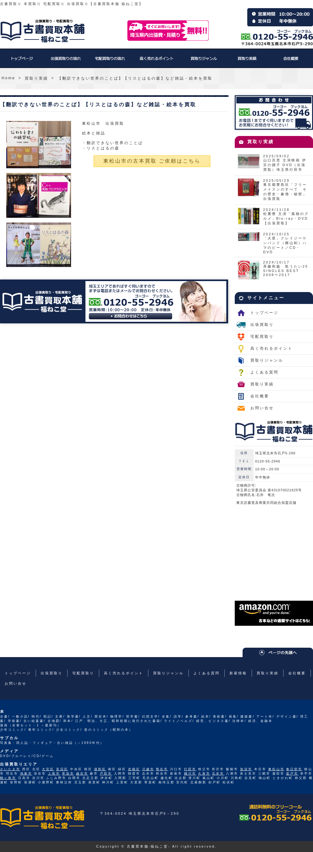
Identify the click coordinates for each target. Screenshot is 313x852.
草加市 (68, 773)
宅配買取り (109, 61)
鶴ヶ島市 (8, 778)
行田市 (190, 769)
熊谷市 (162, 769)
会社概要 (291, 61)
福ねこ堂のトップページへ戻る (42, 31)
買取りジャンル (203, 61)
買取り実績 (247, 61)
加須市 (246, 769)
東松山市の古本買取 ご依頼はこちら (152, 161)
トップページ (22, 61)
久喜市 (204, 773)
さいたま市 (10, 769)
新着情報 (238, 673)
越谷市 (82, 773)
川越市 (148, 769)
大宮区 (48, 769)
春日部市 (294, 769)
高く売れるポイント (156, 61)
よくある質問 (264, 372)
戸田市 (106, 773)
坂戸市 (292, 773)
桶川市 (190, 773)
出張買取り (66, 61)
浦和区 (100, 769)
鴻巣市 (26, 773)
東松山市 (276, 769)
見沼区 (62, 769)
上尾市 (54, 773)
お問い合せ (262, 408)
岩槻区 (134, 769)
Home (8, 78)
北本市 (218, 773)
